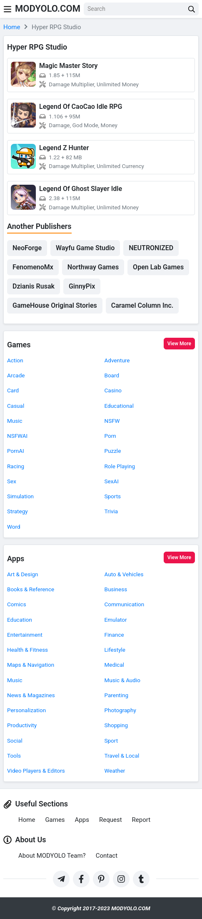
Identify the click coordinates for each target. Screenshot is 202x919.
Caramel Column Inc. (142, 305)
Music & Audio (122, 680)
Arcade (16, 375)
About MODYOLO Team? (52, 855)
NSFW (112, 420)
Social (14, 740)
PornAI (15, 450)
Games (19, 344)
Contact (106, 855)
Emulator (116, 619)
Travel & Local (122, 755)
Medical (115, 664)
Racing (15, 466)
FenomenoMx (32, 267)
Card (13, 390)
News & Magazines (31, 695)
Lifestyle (115, 649)
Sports (113, 496)
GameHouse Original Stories (54, 305)
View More (179, 344)
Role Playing (120, 466)
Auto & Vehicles (124, 574)
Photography (120, 710)
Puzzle (113, 450)
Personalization (26, 710)
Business (116, 589)
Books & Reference (30, 589)
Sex (11, 481)
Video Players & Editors (36, 770)
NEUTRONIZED (151, 248)
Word (13, 526)
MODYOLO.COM (47, 8)
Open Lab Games (158, 267)
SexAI (112, 481)
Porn (110, 435)
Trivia (111, 511)
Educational (119, 405)
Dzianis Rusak (33, 286)
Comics (16, 604)
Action (15, 360)
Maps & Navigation (30, 664)
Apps (15, 558)
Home (26, 820)
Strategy (17, 511)
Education (19, 619)
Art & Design (22, 574)
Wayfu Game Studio (85, 248)
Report (141, 820)
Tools (14, 755)
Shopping (116, 725)
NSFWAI (17, 435)
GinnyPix (82, 286)
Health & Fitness (27, 649)
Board (112, 375)
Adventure (117, 360)
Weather (115, 770)
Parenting (117, 695)
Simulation (20, 496)
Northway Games (93, 267)
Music (14, 420)
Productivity (22, 725)
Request (110, 820)
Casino (113, 390)
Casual (15, 405)
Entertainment (24, 634)
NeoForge (27, 248)
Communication (125, 604)
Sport (111, 740)
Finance (114, 634)
